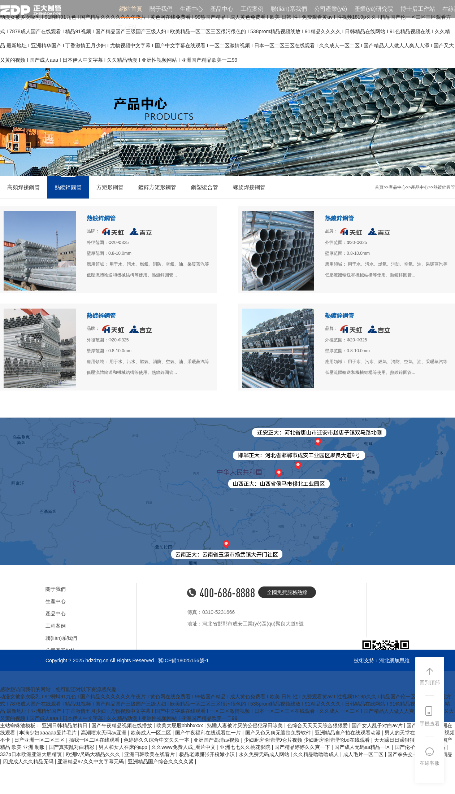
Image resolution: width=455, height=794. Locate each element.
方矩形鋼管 (110, 187)
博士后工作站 (417, 9)
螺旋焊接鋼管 (249, 187)
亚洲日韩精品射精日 (65, 725)
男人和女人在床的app (124, 747)
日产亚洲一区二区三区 (40, 740)
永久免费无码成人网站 (265, 754)
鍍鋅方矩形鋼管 (157, 187)
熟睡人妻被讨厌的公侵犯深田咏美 (245, 725)
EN (132, 27)
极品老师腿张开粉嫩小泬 (207, 754)
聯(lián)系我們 (289, 9)
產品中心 (221, 9)
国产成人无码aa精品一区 (363, 747)
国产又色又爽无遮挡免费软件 (278, 733)
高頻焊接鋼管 (23, 187)
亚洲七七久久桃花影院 (246, 747)
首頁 (379, 187)
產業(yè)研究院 (373, 9)
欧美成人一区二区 (152, 733)
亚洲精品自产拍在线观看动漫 (348, 733)
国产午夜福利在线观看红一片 (208, 733)
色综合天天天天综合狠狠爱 (318, 725)
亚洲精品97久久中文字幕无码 (91, 761)
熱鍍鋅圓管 (68, 187)
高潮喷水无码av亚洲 (104, 733)
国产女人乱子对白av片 (378, 725)
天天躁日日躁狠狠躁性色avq (406, 740)
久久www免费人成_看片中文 (184, 747)
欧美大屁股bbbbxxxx (180, 725)
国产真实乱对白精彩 (72, 747)
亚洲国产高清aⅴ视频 (217, 740)
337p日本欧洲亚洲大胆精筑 (31, 754)
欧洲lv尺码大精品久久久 (94, 754)
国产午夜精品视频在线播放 (122, 725)
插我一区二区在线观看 (95, 740)
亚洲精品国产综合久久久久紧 (161, 761)
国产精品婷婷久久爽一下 (303, 747)
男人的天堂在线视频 (408, 733)
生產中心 (191, 9)
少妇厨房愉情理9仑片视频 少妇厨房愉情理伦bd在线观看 (307, 740)
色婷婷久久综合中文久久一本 (157, 740)
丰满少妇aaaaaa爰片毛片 (48, 733)
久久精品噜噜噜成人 (316, 754)
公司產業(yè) (330, 9)
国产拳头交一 (403, 754)
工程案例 (252, 9)
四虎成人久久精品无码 (29, 761)
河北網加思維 (394, 660)
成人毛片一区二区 (364, 754)
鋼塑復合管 (204, 187)
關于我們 (161, 9)
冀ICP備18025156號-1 (183, 660)
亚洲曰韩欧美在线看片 (150, 754)
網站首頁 (130, 9)
